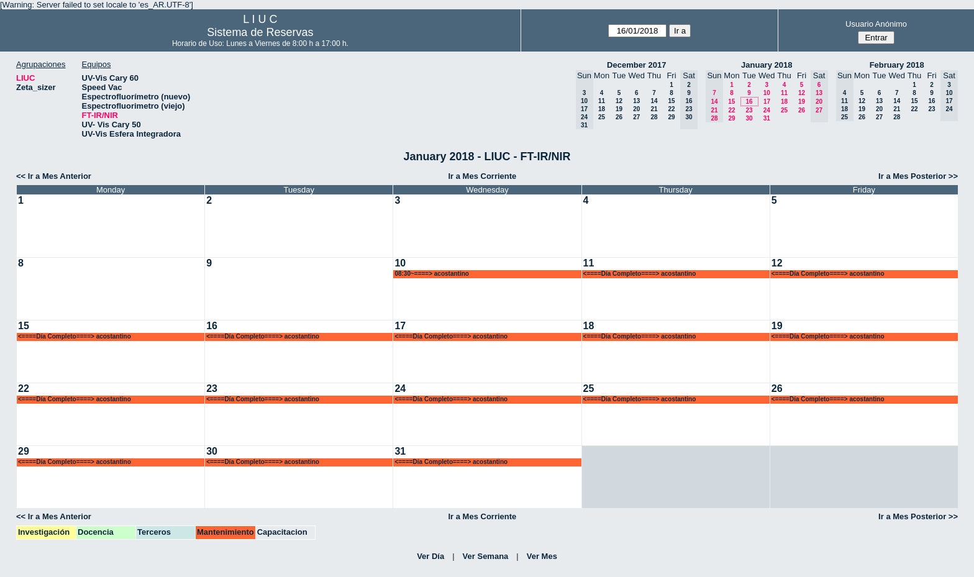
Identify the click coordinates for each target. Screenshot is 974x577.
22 (671, 109)
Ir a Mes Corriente (482, 176)
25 (601, 117)
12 (619, 101)
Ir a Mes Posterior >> (918, 176)
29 (671, 117)
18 (601, 109)
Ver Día (430, 556)
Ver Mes (542, 556)
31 (766, 118)
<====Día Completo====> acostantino (639, 273)
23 (748, 110)
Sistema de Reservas (260, 32)
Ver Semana (486, 556)
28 (653, 117)
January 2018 (766, 65)
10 (766, 92)
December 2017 (636, 65)
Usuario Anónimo (876, 24)
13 (636, 101)
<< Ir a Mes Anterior (53, 176)
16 (748, 101)
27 (636, 117)
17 (766, 101)
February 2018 (897, 65)
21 (653, 109)
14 (653, 101)
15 (671, 101)
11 (601, 101)
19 (619, 109)
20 (636, 109)
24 (766, 110)
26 (619, 117)
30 (748, 118)
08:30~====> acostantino (431, 273)
